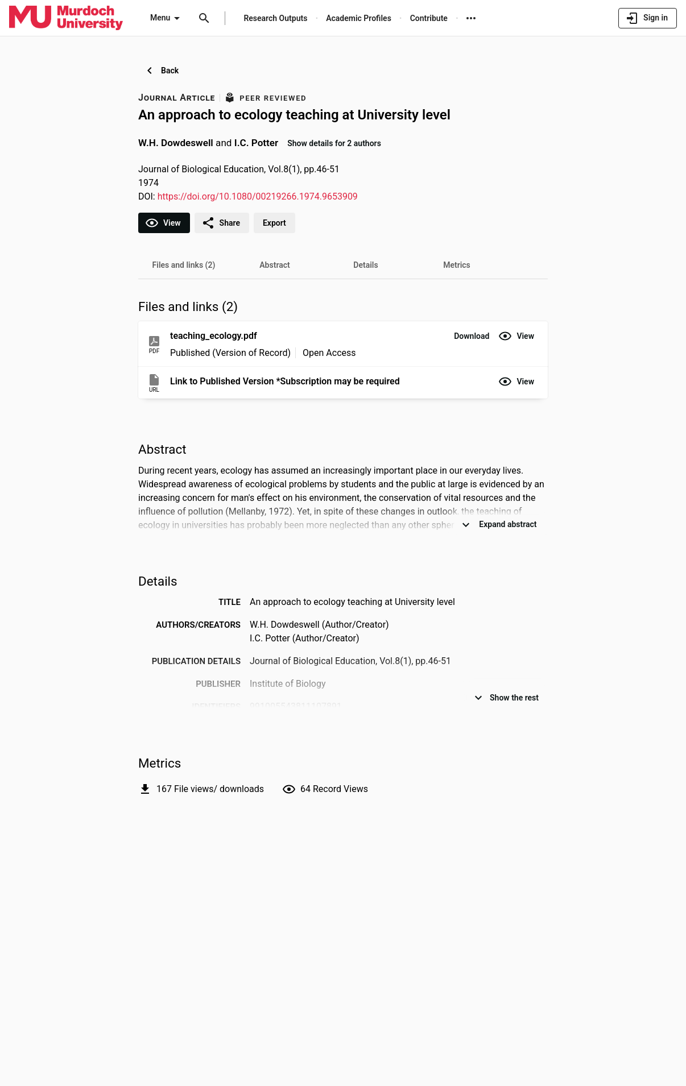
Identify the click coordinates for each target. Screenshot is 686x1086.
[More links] (471, 18)
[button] (471, 336)
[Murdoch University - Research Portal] (66, 17)
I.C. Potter (256, 142)
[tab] (183, 265)
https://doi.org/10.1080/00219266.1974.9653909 (258, 196)
